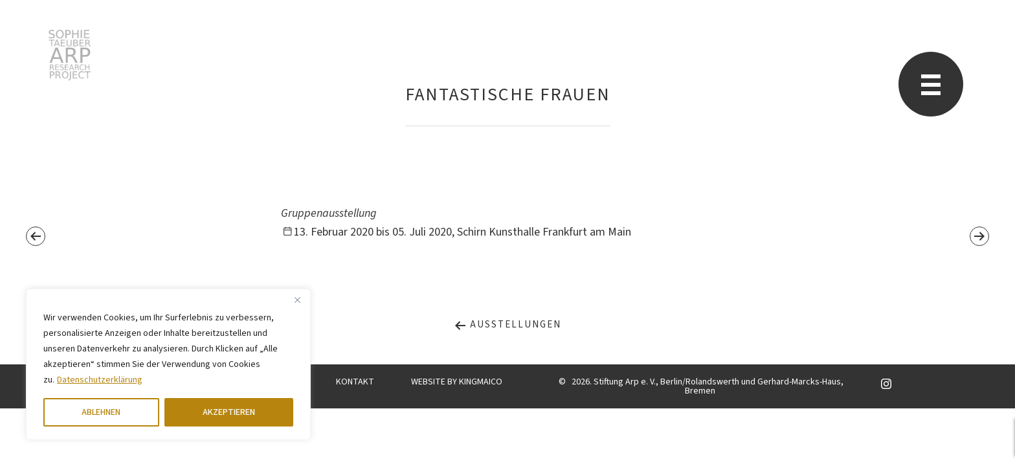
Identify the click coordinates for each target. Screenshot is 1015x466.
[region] (168, 364)
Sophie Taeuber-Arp (69, 55)
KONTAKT (355, 381)
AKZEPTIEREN (229, 412)
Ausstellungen (507, 324)
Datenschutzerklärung (99, 379)
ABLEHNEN (101, 412)
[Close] (297, 299)
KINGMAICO (480, 381)
